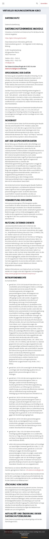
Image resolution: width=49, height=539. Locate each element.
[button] (37, 3)
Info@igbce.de (9, 63)
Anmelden (44, 3)
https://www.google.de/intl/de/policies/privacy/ (20, 274)
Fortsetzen (24, 537)
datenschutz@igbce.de (12, 69)
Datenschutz (24, 535)
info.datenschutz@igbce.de (34, 470)
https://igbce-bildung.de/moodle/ (15, 38)
